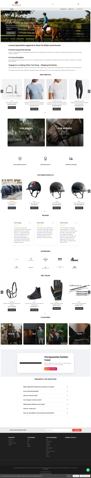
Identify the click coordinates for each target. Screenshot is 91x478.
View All (47, 456)
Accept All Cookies (85, 476)
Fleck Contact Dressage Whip (79, 303)
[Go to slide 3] (46, 211)
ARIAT (47, 449)
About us (71, 9)
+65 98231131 (79, 9)
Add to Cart (12, 107)
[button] (11, 32)
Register (14, 443)
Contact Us (63, 9)
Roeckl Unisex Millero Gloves (56, 303)
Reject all (76, 476)
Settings (69, 476)
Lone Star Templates (48, 473)
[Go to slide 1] (2, 91)
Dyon (47, 454)
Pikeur (47, 446)
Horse (28, 444)
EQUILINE (47, 452)
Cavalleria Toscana (50, 451)
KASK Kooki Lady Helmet (79, 203)
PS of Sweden (48, 441)
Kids (28, 443)
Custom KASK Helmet (34, 203)
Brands (28, 446)
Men (28, 441)
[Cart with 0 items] (82, 4)
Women (28, 439)
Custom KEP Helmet (12, 203)
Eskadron (48, 444)
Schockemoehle (49, 448)
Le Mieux (47, 443)
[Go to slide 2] (89, 91)
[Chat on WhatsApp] (88, 470)
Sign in (10, 443)
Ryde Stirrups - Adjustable (12, 102)
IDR (78, 4)
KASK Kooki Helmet (56, 203)
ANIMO (47, 439)
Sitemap (10, 444)
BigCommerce (48, 471)
